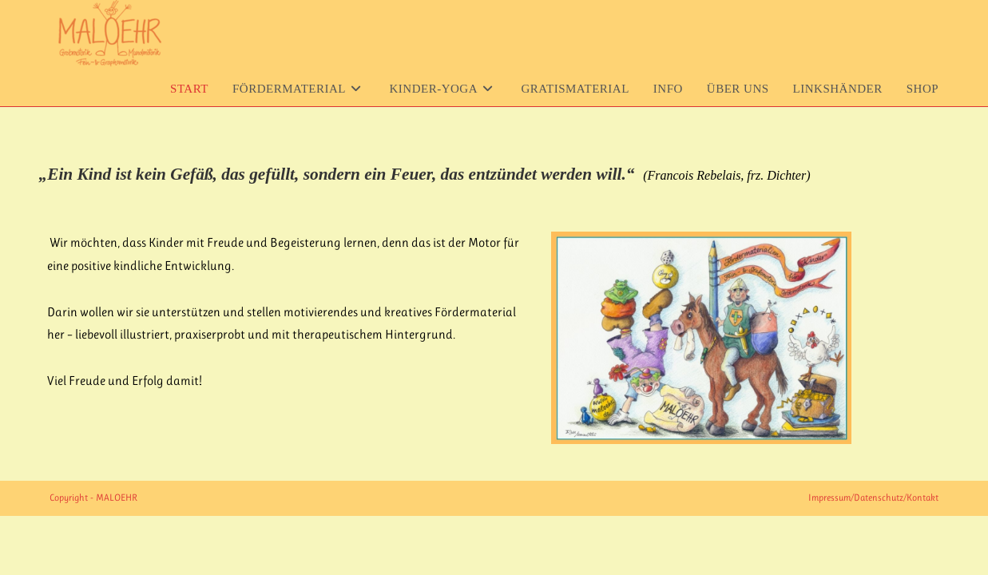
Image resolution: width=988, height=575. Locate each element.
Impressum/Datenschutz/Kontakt (873, 497)
